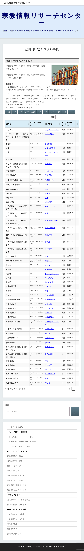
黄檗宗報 (48, 144)
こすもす (48, 286)
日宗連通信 (49, 317)
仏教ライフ (49, 338)
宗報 (46, 184)
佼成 (46, 361)
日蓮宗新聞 (49, 295)
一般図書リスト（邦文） (16, 514)
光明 (46, 213)
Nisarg (63, 546)
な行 (33, 112)
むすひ (47, 193)
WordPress (47, 546)
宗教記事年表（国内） (15, 456)
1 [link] (73, 389)
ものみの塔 (49, 354)
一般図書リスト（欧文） (16, 519)
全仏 (46, 256)
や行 (52, 112)
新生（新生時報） (52, 220)
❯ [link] (77, 389)
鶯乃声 (47, 333)
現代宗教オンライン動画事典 (18, 500)
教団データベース (14, 466)
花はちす (48, 260)
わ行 (64, 112)
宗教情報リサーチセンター (17, 2)
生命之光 (48, 164)
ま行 (45, 112)
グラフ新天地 (50, 228)
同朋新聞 (48, 202)
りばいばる (49, 329)
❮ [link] (69, 389)
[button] (28, 123)
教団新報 (48, 304)
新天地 (47, 242)
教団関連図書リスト (15, 534)
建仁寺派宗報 (50, 373)
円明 (46, 378)
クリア (71, 112)
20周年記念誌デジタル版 (16, 490)
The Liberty (49, 171)
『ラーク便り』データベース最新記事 (22, 441)
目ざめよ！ (49, 347)
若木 (46, 198)
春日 (46, 159)
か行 (14, 112)
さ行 (20, 112)
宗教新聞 (48, 235)
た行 (27, 112)
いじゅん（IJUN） (52, 129)
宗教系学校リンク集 (15, 480)
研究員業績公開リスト (15, 475)
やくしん (48, 369)
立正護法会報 (50, 299)
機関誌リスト (12, 524)
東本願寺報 (49, 180)
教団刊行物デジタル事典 (16, 504)
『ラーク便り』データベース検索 (20, 437)
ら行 (58, 112)
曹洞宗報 (48, 269)
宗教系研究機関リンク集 (16, 485)
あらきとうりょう (52, 274)
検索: (53, 117)
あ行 (8, 112)
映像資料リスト (13, 529)
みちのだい (49, 278)
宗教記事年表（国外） (15, 461)
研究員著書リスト (14, 470)
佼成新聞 (48, 365)
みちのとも (49, 282)
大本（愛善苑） (51, 148)
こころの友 (49, 308)
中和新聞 (48, 249)
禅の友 (47, 265)
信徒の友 (48, 312)
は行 (39, 112)
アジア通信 (49, 134)
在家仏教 (48, 175)
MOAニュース (50, 206)
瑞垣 (46, 189)
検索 (7, 405)
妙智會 (47, 342)
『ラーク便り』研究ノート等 (18, 446)
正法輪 (47, 383)
